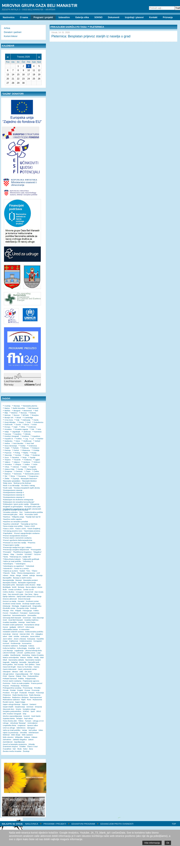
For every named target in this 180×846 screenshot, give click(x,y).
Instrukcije (7, 634)
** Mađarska (7, 441)
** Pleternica (25, 450)
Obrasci (15, 672)
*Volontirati (30, 566)
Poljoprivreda (30, 678)
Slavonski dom (8, 709)
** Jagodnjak (15, 432)
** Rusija (33, 453)
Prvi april (14, 693)
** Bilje (5, 413)
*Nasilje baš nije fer (33, 517)
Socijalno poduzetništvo (12, 711)
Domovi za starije (9, 601)
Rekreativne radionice (11, 700)
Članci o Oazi (32, 746)
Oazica (36, 667)
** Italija (6, 432)
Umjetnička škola (9, 725)
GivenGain (27, 618)
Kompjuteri (37, 641)
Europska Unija (23, 608)
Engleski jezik (26, 606)
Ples (24, 676)
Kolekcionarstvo (26, 641)
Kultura (31, 646)
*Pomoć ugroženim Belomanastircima (17, 540)
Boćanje (21, 587)
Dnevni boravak (24, 599)
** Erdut (33, 424)
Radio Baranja (34, 695)
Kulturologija (22, 648)
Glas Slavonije (38, 618)
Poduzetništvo (33, 676)
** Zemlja (19, 469)
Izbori (5, 636)
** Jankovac (26, 432)
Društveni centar (32, 601)
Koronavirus (26, 643)
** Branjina (34, 415)
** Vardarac (25, 462)
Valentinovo (20, 728)
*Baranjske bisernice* (29, 478)
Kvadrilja (31, 648)
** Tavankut (14, 457)
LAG (38, 648)
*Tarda (5, 557)
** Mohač (36, 441)
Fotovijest (23, 613)
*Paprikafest (7, 533)
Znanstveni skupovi (10, 746)
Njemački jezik (33, 662)
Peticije (37, 674)
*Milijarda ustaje (18, 517)
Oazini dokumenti (9, 669)
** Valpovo (16, 462)
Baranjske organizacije (27, 583)
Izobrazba (24, 636)
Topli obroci (28, 718)
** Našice (6, 443)
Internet (15, 634)
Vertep (24, 730)
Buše (5, 589)
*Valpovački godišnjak (30, 559)
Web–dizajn (15, 735)
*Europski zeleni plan (32, 507)
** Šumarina (21, 476)
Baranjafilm (7, 578)
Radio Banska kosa (20, 695)
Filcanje (6, 611)
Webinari (6, 735)
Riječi (23, 700)
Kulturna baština (9, 648)
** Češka (35, 471)
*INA (21, 512)
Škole (19, 749)
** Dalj (16, 420)
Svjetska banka (9, 718)
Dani (4, 594)
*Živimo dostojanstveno (26, 573)
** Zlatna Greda (30, 469)
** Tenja (23, 457)
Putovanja (40, 693)
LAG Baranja (8, 650)
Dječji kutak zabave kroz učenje (29, 596)
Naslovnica (31, 824)
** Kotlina (17, 439)
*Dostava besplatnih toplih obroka (27, 488)
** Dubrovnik (7, 424)
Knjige (5, 641)
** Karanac (7, 434)
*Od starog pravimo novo (12, 531)
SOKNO (26, 711)
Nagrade (6, 662)
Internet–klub (25, 634)
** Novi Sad (29, 443)
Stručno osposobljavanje (12, 716)
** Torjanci (7, 460)
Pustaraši (23, 693)
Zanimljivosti (7, 742)
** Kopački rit (8, 439)
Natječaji (14, 662)
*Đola (13, 573)
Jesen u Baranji (20, 639)
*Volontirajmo (8, 564)
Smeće (18, 709)
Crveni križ (29, 592)
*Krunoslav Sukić (31, 514)
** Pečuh (15, 450)
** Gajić (15, 427)
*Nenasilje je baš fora (29, 524)
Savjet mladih (8, 707)
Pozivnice (6, 683)
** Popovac (7, 453)
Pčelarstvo (7, 695)
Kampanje (31, 639)
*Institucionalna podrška (33, 512)
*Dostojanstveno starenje (12, 490)
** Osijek (6, 448)
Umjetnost (22, 725)
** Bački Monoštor (18, 408)
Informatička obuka (10, 629)
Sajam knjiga (20, 702)
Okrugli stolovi (8, 674)
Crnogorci (20, 592)
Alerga (18, 575)
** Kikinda (26, 434)
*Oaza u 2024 (8, 528)
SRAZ (38, 711)
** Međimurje (26, 441)
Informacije (30, 627)
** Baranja (16, 406)
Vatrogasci (31, 728)
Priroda (5, 690)
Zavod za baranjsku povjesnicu (15, 744)
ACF (38, 573)
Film (12, 611)
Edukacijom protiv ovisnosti (117, 824)
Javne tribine (35, 636)
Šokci (25, 749)
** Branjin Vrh (8, 417)
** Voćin (34, 464)
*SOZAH (37, 554)
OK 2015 (28, 672)
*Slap (12, 554)
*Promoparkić (35, 550)
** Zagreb (32, 467)
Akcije (12, 575)
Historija (21, 622)
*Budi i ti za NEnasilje (11, 485)
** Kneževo (24, 436)
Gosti (5, 620)
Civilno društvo (8, 592)
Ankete (25, 575)
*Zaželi (22, 571)
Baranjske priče (9, 585)
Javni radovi (7, 639)
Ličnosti (20, 653)
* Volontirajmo (20, 564)
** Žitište (6, 478)
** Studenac (35, 455)
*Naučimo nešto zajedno (12, 519)
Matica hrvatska (37, 655)
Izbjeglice (39, 634)
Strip (24, 714)
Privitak (13, 690)
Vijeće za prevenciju (10, 733)
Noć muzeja (19, 664)
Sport (32, 711)
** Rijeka (24, 453)
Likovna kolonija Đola (33, 650)
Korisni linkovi (10, 36)
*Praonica (31, 543)
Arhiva (7, 28)
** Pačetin (15, 448)
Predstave (25, 686)
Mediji (36, 657)
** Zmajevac (7, 471)
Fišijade (18, 611)
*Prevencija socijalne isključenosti (16, 550)
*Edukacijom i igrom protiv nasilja (16, 504)
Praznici (6, 686)
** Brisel (18, 417)
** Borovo (16, 415)
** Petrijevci (34, 448)
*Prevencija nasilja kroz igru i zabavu (17, 547)
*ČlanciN (6, 573)
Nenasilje (22, 662)
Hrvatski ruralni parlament (13, 625)
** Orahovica (32, 446)
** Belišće (6, 411)
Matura (23, 657)
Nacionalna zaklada (16, 660)
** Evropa (6, 427)
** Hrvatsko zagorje (20, 429)
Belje (39, 585)
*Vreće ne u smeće (21, 568)
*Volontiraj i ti (28, 561)
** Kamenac (37, 432)
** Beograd (16, 411)
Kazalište (40, 639)
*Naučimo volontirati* (11, 524)
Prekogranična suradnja (12, 688)
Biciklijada (7, 587)
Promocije (35, 690)
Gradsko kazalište (10, 622)
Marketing (26, 655)
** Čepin (27, 471)
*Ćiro (28, 571)
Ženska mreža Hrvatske (12, 751)
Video (40, 730)
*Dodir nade (7, 488)
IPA (32, 634)
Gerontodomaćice (19, 615)
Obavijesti (6, 672)
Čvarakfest (7, 749)
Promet (27, 690)
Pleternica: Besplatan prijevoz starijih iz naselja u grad (90, 36)
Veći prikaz (32, 730)
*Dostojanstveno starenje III (13, 495)
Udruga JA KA (38, 721)
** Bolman (7, 415)
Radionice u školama (20, 697)
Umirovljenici (32, 723)
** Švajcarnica (32, 476)
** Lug (25, 439)
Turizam (28, 721)
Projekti (20, 690)
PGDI (5, 676)
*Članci (34, 571)
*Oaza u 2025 (20, 528)
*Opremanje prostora (32, 531)
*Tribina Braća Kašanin (12, 559)
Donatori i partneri (12, 32)
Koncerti (6, 643)
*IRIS (21, 514)
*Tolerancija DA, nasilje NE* (20, 557)
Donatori (21, 601)
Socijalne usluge (29, 709)
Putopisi (31, 693)
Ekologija (15, 606)
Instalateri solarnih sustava (13, 632)
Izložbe (16, 636)
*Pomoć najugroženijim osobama (26, 533)
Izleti (10, 636)
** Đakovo (7, 474)
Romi (29, 700)
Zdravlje (31, 744)
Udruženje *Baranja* (18, 723)
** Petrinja (7, 450)
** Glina (22, 427)
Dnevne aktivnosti (10, 599)
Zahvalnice (7, 739)
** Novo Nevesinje (10, 446)
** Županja (15, 478)
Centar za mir (28, 589)
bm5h (14, 587)
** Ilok (32, 429)
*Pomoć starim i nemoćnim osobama (17, 538)
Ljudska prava (29, 653)
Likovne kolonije (9, 653)
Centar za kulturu (15, 589)
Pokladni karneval (10, 678)
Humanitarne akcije (31, 625)
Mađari (30, 657)
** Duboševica (37, 422)
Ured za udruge (9, 728)
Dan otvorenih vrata (15, 594)
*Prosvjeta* (7, 552)
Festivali (33, 608)
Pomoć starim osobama (12, 681)
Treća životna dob (10, 721)
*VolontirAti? (7, 568)
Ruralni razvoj (8, 702)
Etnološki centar (9, 608)
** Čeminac (18, 471)
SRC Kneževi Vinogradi (12, 714)
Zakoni (30, 739)
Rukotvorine (37, 700)
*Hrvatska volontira (10, 512)
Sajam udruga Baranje (11, 704)
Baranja (39, 575)
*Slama (5, 554)
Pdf (31, 674)
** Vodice (26, 464)
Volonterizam (33, 733)
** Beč (35, 411)
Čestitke (22, 746)
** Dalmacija (25, 420)
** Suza (6, 457)
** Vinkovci (36, 462)
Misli (42, 657)
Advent (5, 575)
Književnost (13, 641)
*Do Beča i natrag (28, 485)
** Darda (35, 420)
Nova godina (8, 664)
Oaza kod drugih (9, 667)
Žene (31, 749)
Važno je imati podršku (11, 730)
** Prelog (16, 453)
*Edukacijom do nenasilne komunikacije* (18, 502)
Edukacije (6, 606)
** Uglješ (36, 460)
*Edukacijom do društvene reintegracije (18, 500)
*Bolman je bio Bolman (22, 483)
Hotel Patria (30, 622)
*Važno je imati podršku (12, 561)
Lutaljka (6, 655)
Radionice (7, 697)
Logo (39, 653)
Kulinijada (23, 646)
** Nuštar (21, 446)
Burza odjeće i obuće (34, 587)
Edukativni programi (83, 824)
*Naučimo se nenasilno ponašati (15, 522)
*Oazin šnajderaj (33, 528)
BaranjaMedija (8, 580)
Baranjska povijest (30, 580)
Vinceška (23, 733)
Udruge (5, 723)
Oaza (38, 664)
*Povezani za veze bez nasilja (14, 543)
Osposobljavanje (21, 674)
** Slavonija (7, 455)
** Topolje (31, 457)
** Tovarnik (16, 460)
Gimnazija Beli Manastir (12, 618)
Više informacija (152, 843)
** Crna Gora (8, 420)
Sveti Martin (36, 716)
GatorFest (7, 615)
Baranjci (18, 580)
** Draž (28, 422)
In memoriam (24, 629)
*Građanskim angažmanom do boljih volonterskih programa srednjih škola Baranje (22, 509)
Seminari (29, 707)
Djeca (36, 594)
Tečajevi (19, 718)
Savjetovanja (20, 707)
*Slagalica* (37, 552)
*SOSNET (28, 554)
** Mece (17, 441)
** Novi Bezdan (17, 443)
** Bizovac (23, 413)
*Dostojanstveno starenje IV (13, 497)
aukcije (32, 575)
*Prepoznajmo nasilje (11, 545)
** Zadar (23, 467)
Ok (167, 843)
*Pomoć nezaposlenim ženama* (15, 536)
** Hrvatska (7, 429)
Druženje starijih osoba (31, 604)
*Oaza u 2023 (29, 526)
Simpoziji (38, 707)
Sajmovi (25, 704)
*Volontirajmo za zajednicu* (13, 566)
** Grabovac (31, 427)
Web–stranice (8, 737)
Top (174, 824)
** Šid (5, 476)
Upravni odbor (32, 725)
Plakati (18, 676)
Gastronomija (34, 613)
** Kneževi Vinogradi (11, 436)
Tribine (21, 721)
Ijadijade (13, 627)
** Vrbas (6, 467)
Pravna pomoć (36, 683)
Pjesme (11, 676)
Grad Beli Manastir (15, 620)
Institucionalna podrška (34, 632)
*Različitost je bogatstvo (22, 552)
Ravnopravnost (36, 697)
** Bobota (32, 413)
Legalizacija (19, 650)
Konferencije (15, 643)
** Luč (31, 439)
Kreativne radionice (10, 646)
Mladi (5, 660)
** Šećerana (16, 474)
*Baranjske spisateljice (11, 481)
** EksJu (25, 424)
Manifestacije (15, 655)
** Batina (6, 408)
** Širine (12, 476)
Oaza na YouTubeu (24, 667)
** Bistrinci (13, 413)
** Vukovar (15, 467)
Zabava (27, 737)
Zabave (34, 737)
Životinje (26, 751)
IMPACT (21, 627)
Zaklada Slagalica (20, 739)
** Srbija (26, 455)
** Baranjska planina (29, 406)
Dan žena (28, 594)
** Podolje (35, 450)
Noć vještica (30, 664)
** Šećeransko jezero (31, 474)
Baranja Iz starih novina (22, 578)
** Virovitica (7, 464)
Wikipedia (19, 737)
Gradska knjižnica (31, 620)
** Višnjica (17, 464)
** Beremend (27, 411)
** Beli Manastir (33, 408)
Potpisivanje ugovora (31, 681)
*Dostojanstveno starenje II (13, 492)
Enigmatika (37, 606)
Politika (21, 678)
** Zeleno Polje (8, 469)
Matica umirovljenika (11, 657)
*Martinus (6, 517)
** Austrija (6, 406)
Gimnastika (31, 615)
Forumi (5, 613)
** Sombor (17, 455)
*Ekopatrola (34, 504)
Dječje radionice (9, 596)
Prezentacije (28, 688)
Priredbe (37, 688)
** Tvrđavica (27, 460)
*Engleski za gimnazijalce (13, 507)
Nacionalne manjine (33, 660)
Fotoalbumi (14, 613)
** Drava (20, 422)
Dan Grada (39, 592)
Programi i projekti (55, 824)
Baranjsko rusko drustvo (25, 585)
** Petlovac (24, 448)
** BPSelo (25, 415)
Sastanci (33, 704)
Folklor (36, 611)
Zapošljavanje (19, 742)
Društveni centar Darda (12, 604)
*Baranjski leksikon (29, 481)
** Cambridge (27, 417)
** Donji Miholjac (9, 422)
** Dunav (17, 424)
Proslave (6, 693)
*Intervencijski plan (10, 514)
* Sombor (19, 554)
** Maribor (39, 439)
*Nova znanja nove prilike (13, 526)
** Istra (38, 429)
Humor (5, 627)
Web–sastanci (27, 735)
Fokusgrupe (27, 611)
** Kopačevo (35, 436)
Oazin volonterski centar (27, 669)
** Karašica (17, 434)
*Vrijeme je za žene (10, 571)
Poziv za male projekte (21, 683)
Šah (14, 749)
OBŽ (21, 672)
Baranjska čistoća (10, 583)
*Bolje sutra (7, 483)
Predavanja (14, 686)
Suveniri (27, 716)
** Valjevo (6, 462)
